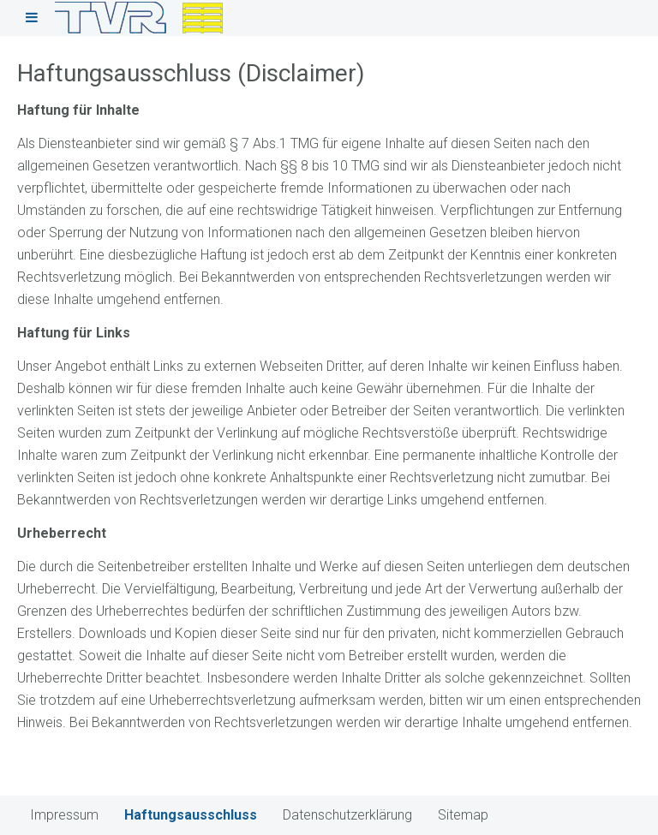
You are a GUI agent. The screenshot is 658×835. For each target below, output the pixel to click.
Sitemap (463, 815)
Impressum (64, 815)
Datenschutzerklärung (347, 815)
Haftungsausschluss (190, 815)
